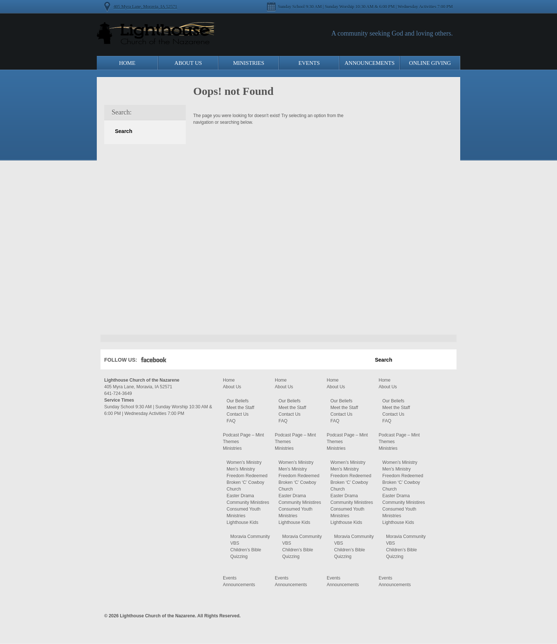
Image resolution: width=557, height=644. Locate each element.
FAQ (231, 421)
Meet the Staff (240, 407)
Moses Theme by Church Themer (447, 615)
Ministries (248, 63)
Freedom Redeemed (247, 475)
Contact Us (237, 414)
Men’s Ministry (241, 469)
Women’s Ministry (244, 462)
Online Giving (430, 63)
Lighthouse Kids (242, 522)
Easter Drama (240, 495)
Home (127, 63)
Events (309, 63)
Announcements (370, 63)
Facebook (154, 361)
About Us (188, 63)
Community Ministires (248, 502)
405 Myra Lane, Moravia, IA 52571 (145, 6)
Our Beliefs (237, 401)
